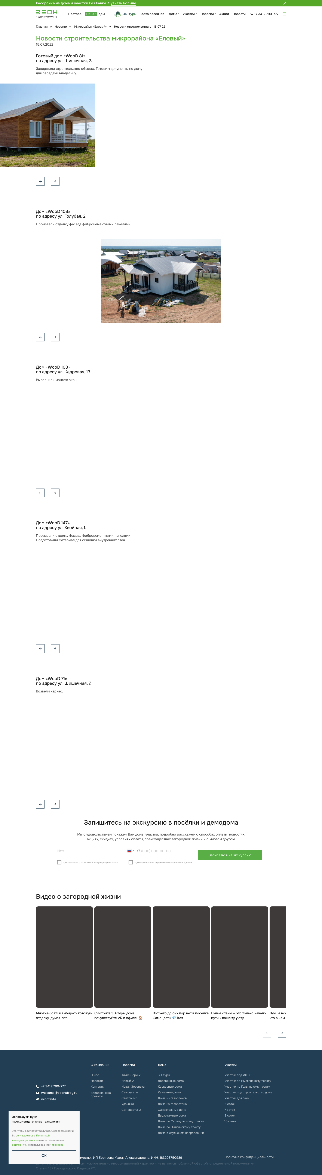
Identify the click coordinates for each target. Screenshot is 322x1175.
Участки (189, 14)
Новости (239, 14)
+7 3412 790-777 (266, 14)
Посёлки (207, 14)
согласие (145, 862)
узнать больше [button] (123, 3)
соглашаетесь (24, 1135)
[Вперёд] (282, 1033)
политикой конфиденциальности (99, 862)
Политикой (43, 1135)
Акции (224, 14)
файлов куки (19, 1145)
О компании (100, 1065)
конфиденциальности (25, 1140)
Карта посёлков (152, 14)
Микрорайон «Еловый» (90, 26)
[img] (49, 1067)
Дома (173, 14)
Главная (41, 26)
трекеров (57, 1145)
